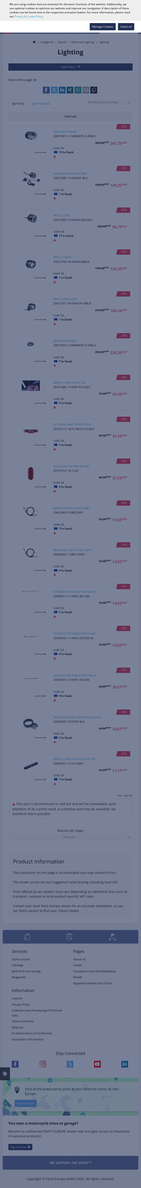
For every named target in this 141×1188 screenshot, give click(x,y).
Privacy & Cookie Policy (28, 16)
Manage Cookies (102, 27)
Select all (126, 27)
